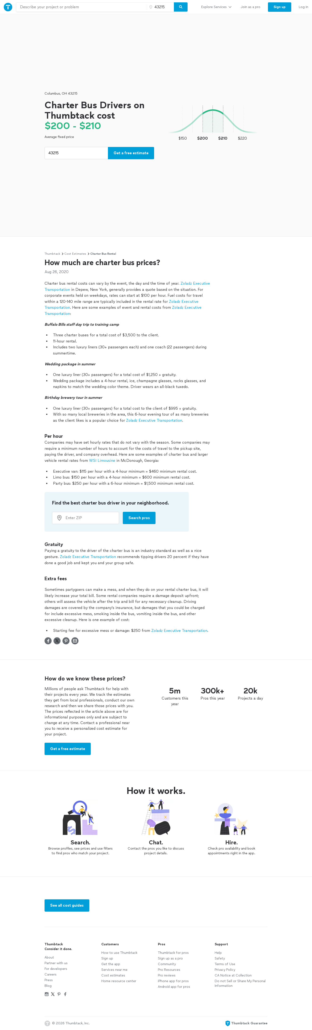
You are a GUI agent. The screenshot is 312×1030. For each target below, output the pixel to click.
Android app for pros (174, 987)
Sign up (107, 958)
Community (167, 964)
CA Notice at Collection (233, 975)
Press (49, 980)
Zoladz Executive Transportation (154, 420)
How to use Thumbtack (119, 953)
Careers (51, 974)
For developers (56, 969)
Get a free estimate (131, 153)
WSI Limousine (102, 460)
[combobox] (81, 7)
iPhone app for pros (173, 981)
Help (218, 953)
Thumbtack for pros (173, 953)
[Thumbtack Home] (8, 7)
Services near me (114, 970)
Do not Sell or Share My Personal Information (240, 983)
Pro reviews (167, 975)
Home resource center (118, 981)
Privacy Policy (225, 970)
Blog (48, 986)
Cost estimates (113, 975)
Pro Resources (169, 970)
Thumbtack (52, 253)
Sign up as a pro (170, 958)
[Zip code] (160, 7)
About (49, 957)
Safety (220, 958)
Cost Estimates (75, 253)
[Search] (181, 7)
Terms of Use (225, 964)
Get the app (110, 964)
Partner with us (56, 963)
